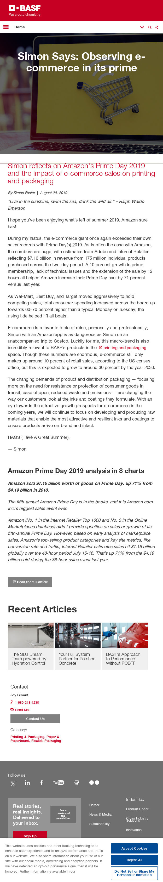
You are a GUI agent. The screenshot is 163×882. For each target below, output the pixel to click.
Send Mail (21, 710)
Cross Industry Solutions (136, 820)
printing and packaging (123, 347)
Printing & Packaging (28, 738)
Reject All (134, 860)
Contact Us (35, 720)
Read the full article (31, 581)
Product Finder (136, 810)
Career (93, 806)
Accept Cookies (134, 848)
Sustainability (98, 825)
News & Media (99, 815)
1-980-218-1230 (26, 702)
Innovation (133, 831)
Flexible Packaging (50, 741)
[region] (81, 860)
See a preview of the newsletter (63, 815)
